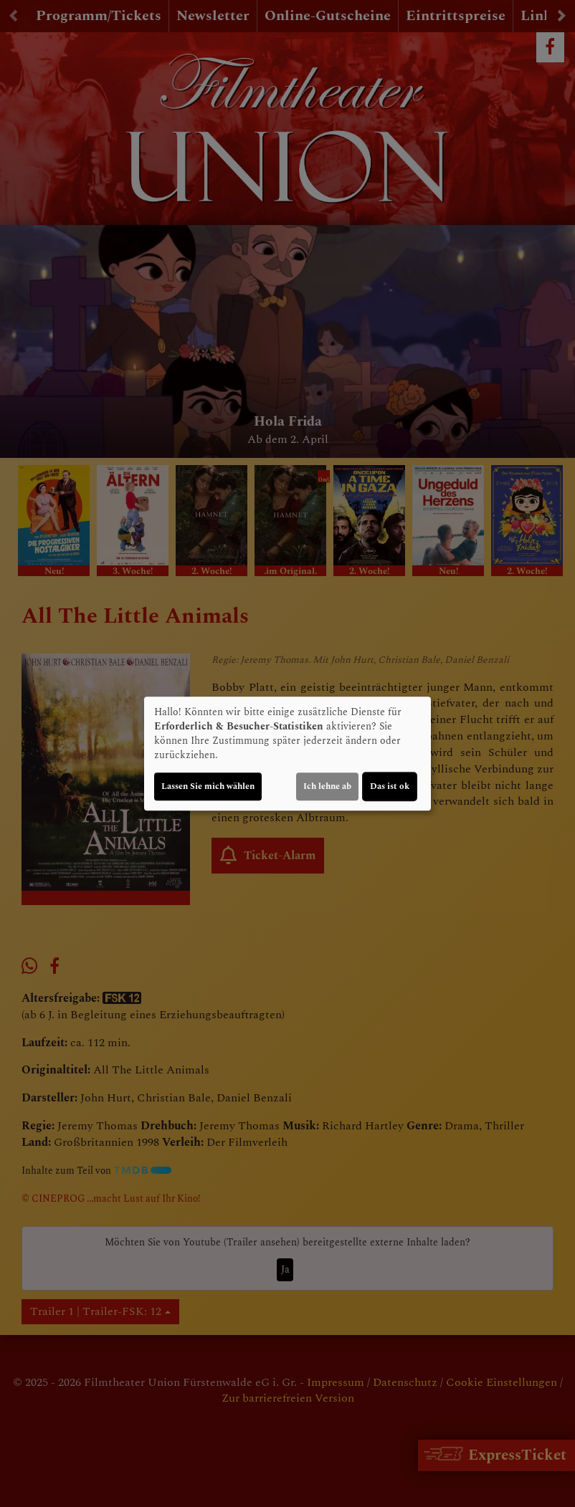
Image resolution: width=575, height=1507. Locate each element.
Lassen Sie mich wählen (208, 786)
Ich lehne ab (327, 786)
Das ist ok (389, 786)
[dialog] (287, 754)
